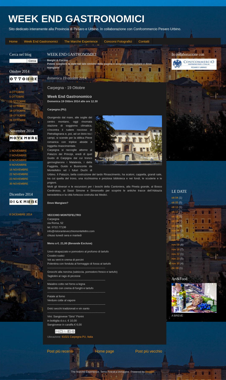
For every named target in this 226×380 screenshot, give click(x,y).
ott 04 (175, 197)
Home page (104, 351)
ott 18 (175, 216)
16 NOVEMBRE (18, 169)
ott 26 (175, 226)
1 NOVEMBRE (18, 150)
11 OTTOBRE (17, 101)
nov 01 (176, 230)
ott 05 (175, 202)
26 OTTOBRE (17, 120)
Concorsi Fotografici (118, 41)
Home (13, 41)
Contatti (144, 41)
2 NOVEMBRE (18, 155)
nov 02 (176, 235)
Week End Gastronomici (41, 41)
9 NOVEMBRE (18, 164)
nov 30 (176, 263)
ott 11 (175, 207)
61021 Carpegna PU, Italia (77, 336)
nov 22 (176, 254)
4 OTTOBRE (16, 92)
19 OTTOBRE (17, 115)
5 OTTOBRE (16, 96)
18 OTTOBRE (17, 110)
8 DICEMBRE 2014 (20, 214)
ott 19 (175, 221)
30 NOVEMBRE (18, 183)
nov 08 (176, 240)
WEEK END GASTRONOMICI (76, 18)
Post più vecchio (148, 351)
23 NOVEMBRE (18, 178)
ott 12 (175, 211)
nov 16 (176, 249)
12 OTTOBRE (17, 106)
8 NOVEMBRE (18, 160)
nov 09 (176, 244)
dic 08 (175, 268)
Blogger (149, 371)
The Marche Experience (81, 41)
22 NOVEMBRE (18, 174)
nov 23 (176, 258)
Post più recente (60, 351)
